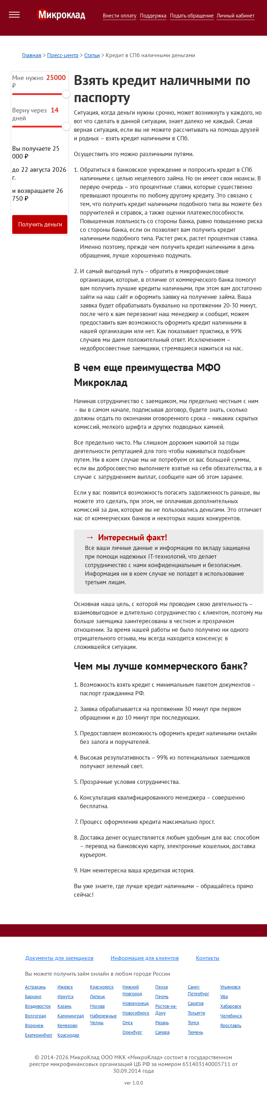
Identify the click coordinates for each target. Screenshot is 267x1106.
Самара (162, 1032)
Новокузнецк (135, 1003)
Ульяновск (230, 987)
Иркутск (65, 997)
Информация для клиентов (145, 957)
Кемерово (67, 1025)
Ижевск (65, 987)
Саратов (195, 1003)
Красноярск (102, 987)
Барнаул (33, 997)
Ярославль (230, 1025)
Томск (193, 1023)
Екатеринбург (38, 1035)
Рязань (162, 1023)
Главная (31, 55)
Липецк (97, 997)
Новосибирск (135, 1013)
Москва (97, 1006)
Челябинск (231, 1016)
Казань (64, 1006)
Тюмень (195, 1032)
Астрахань (35, 987)
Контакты (208, 957)
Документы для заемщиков (59, 957)
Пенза (161, 987)
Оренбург (132, 1032)
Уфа (224, 997)
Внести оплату (119, 15)
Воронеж (34, 1025)
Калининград (70, 1016)
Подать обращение (192, 15)
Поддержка (153, 15)
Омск (127, 1023)
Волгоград (35, 1016)
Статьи (92, 55)
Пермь (161, 997)
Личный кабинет (236, 15)
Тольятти (196, 1013)
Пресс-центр (63, 55)
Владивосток (38, 1006)
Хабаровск (230, 1006)
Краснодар (68, 1035)
